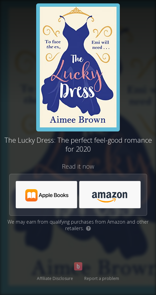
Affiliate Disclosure (55, 278)
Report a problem (101, 278)
